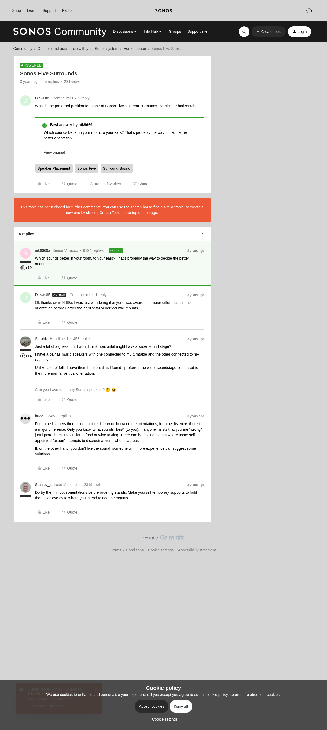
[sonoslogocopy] (163, 10)
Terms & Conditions (127, 550)
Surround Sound (116, 168)
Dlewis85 (42, 98)
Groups (175, 31)
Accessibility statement (197, 550)
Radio (67, 10)
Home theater (134, 48)
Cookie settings (161, 550)
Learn (31, 10)
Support (49, 10)
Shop (16, 10)
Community (22, 48)
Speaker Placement (54, 168)
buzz (39, 416)
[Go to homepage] (60, 31)
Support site (198, 31)
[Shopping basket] (309, 11)
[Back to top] (316, 542)
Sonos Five (86, 168)
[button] (269, 31)
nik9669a (42, 250)
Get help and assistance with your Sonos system (77, 48)
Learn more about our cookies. (255, 694)
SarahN (41, 339)
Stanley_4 (43, 484)
